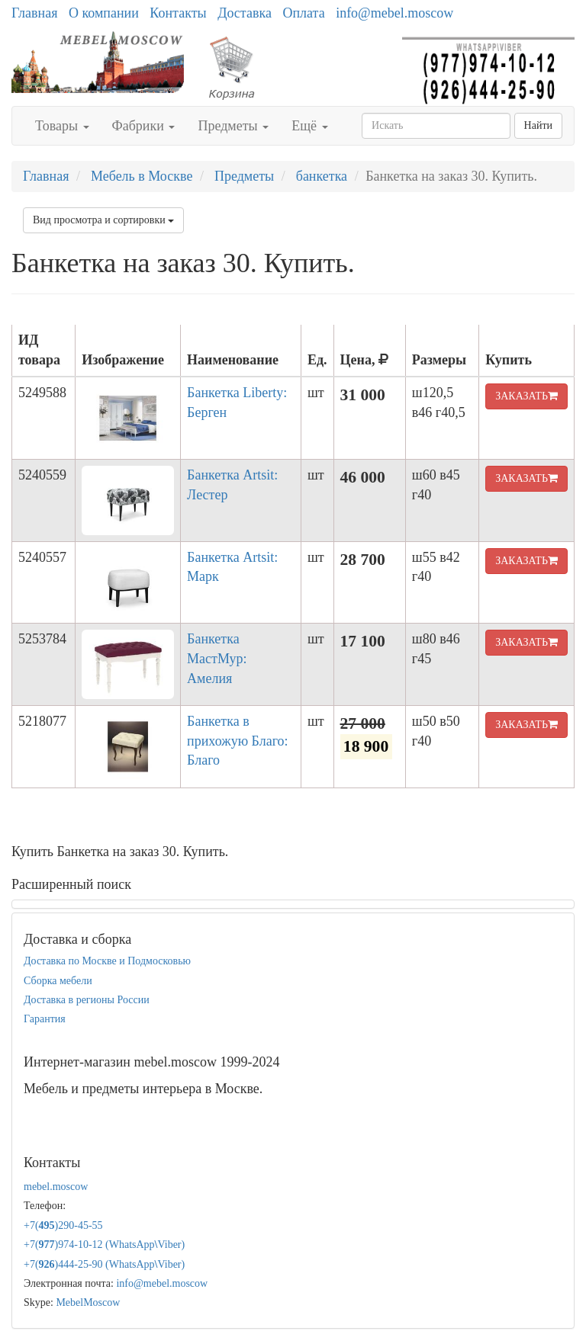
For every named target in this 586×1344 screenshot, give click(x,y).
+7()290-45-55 (63, 1225)
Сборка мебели (58, 980)
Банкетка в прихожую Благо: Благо (237, 741)
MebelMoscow (88, 1302)
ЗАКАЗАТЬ (526, 396)
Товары (62, 125)
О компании (104, 13)
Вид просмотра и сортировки (103, 220)
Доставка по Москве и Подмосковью (107, 961)
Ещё (309, 125)
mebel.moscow (56, 1186)
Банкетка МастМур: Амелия (216, 658)
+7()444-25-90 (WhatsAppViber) (104, 1264)
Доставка (244, 13)
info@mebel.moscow (394, 13)
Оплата (303, 13)
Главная (34, 13)
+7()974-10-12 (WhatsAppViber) (104, 1244)
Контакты (178, 13)
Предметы (233, 125)
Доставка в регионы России (87, 1000)
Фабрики (143, 125)
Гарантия (45, 1019)
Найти (538, 125)
